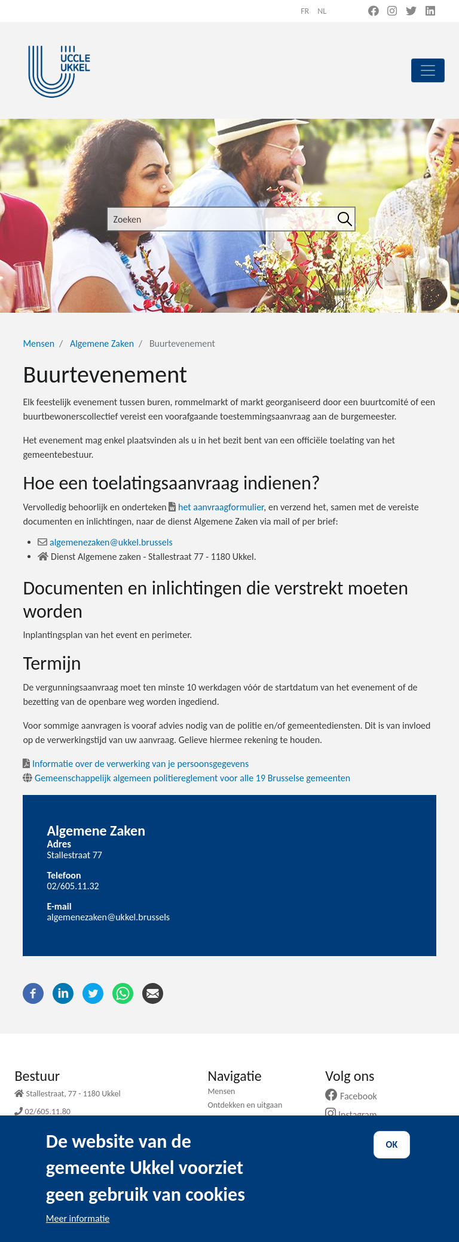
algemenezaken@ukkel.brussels (105, 542)
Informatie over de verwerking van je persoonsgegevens (136, 763)
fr (305, 11)
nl (321, 11)
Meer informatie (78, 1232)
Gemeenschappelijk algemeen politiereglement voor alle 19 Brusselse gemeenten (186, 778)
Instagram (355, 1114)
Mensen (38, 343)
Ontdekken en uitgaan (244, 1105)
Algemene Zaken (102, 343)
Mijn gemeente (233, 1119)
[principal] (428, 70)
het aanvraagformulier (216, 507)
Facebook (355, 1096)
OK (392, 1158)
